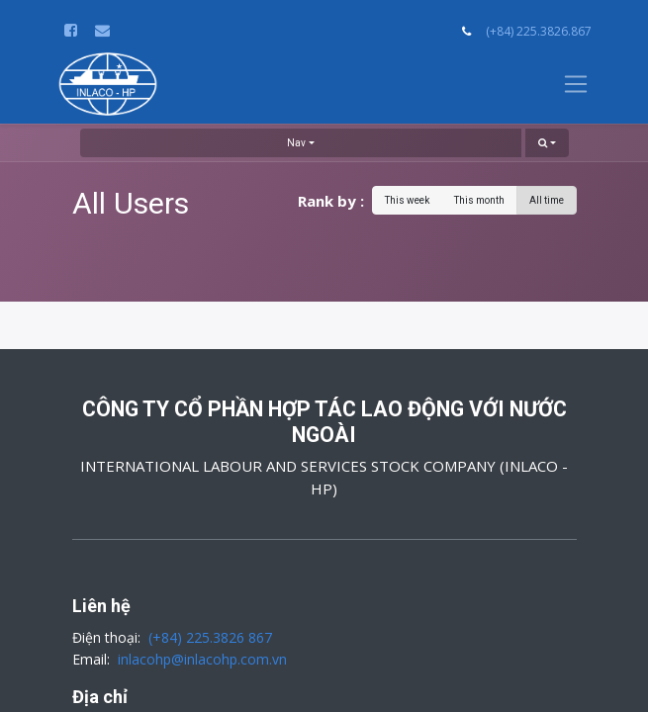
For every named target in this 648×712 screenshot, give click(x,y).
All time (546, 200)
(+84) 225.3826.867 (539, 31)
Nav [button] (296, 142)
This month (479, 200)
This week (407, 200)
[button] (547, 143)
